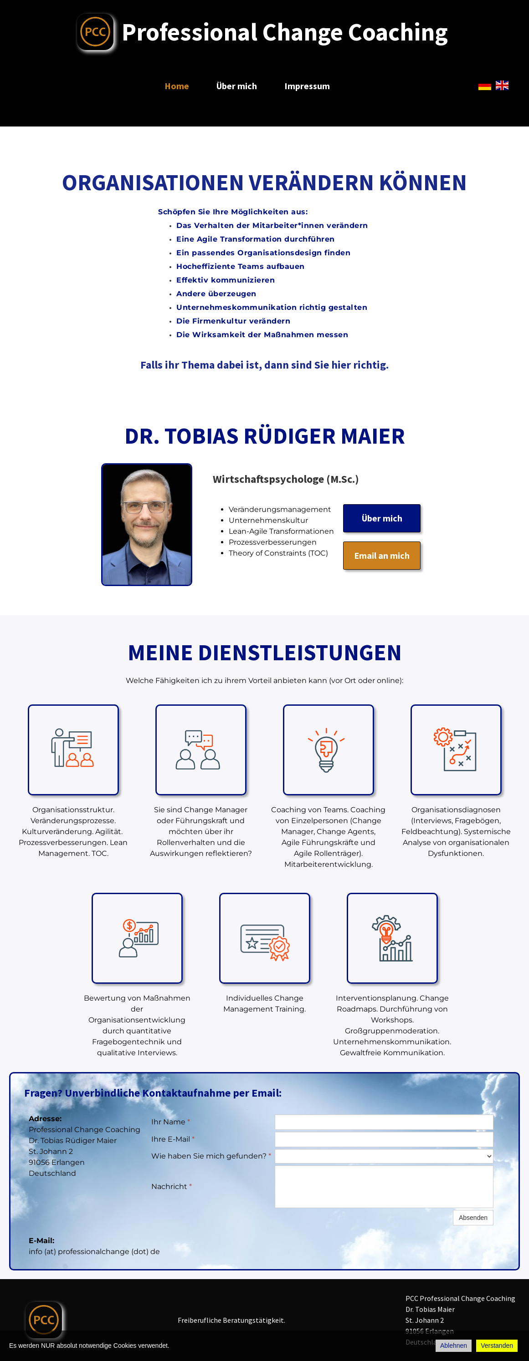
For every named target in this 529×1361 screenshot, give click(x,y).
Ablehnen (453, 1345)
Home (176, 85)
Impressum (307, 85)
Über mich (236, 85)
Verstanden (497, 1345)
